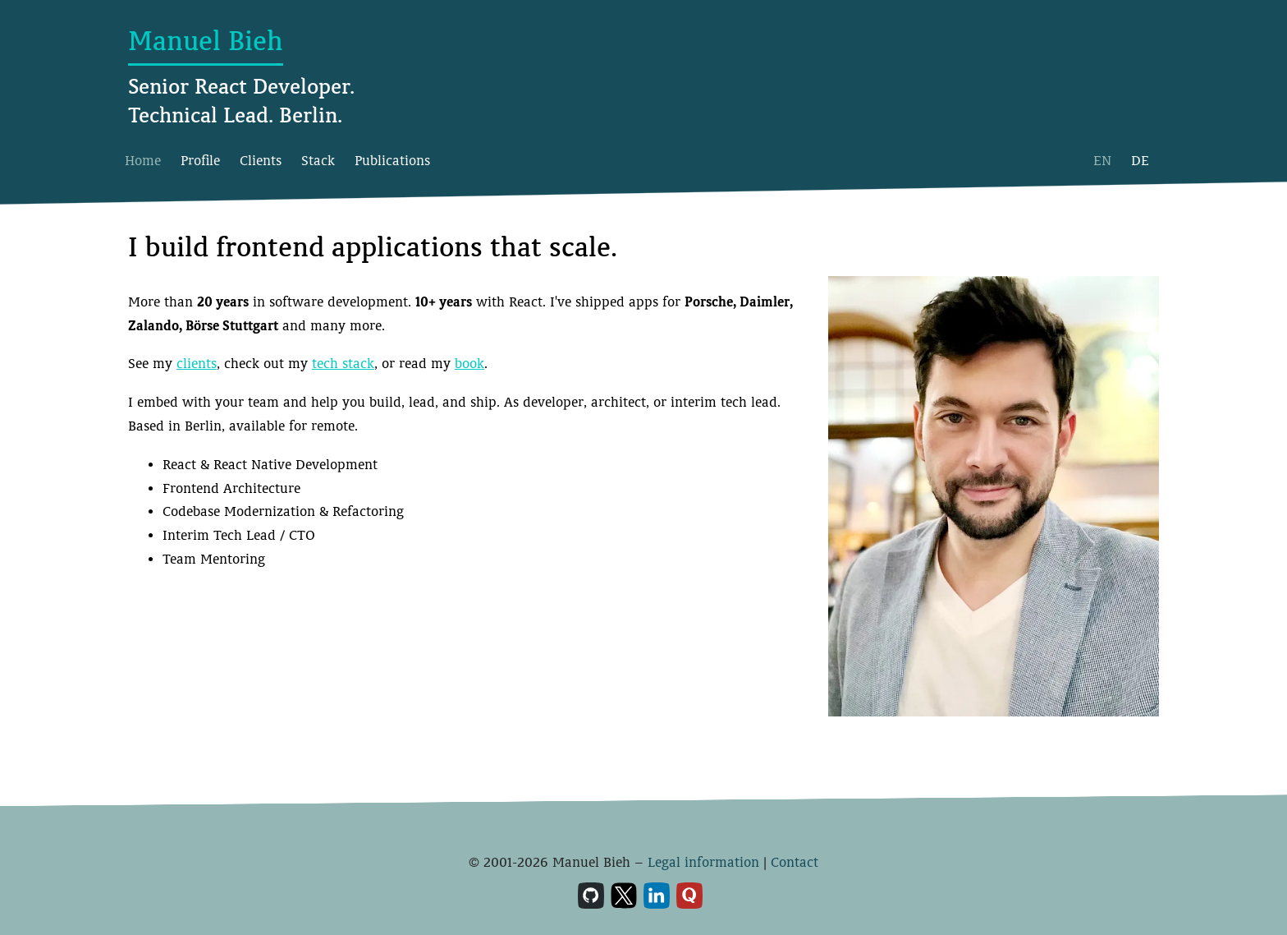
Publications (392, 160)
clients (196, 363)
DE (1140, 160)
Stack (318, 160)
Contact (794, 862)
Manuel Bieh (205, 41)
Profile (200, 160)
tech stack (343, 363)
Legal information (703, 862)
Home (143, 160)
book (469, 363)
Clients (261, 160)
